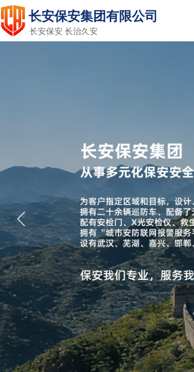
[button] (21, 219)
